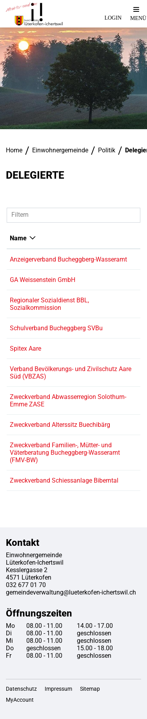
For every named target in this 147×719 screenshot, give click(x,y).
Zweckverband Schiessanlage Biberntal (64, 480)
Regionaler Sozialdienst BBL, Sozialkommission (49, 303)
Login (113, 18)
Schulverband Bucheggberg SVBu (56, 328)
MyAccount (20, 700)
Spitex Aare (25, 348)
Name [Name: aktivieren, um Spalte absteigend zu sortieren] (18, 238)
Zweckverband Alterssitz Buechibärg (60, 424)
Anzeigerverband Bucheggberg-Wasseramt (68, 259)
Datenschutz (21, 689)
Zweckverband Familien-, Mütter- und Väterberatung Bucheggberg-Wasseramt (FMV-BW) (65, 452)
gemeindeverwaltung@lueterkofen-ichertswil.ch (71, 592)
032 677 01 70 (26, 585)
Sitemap (90, 689)
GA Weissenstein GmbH (42, 280)
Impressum (58, 689)
